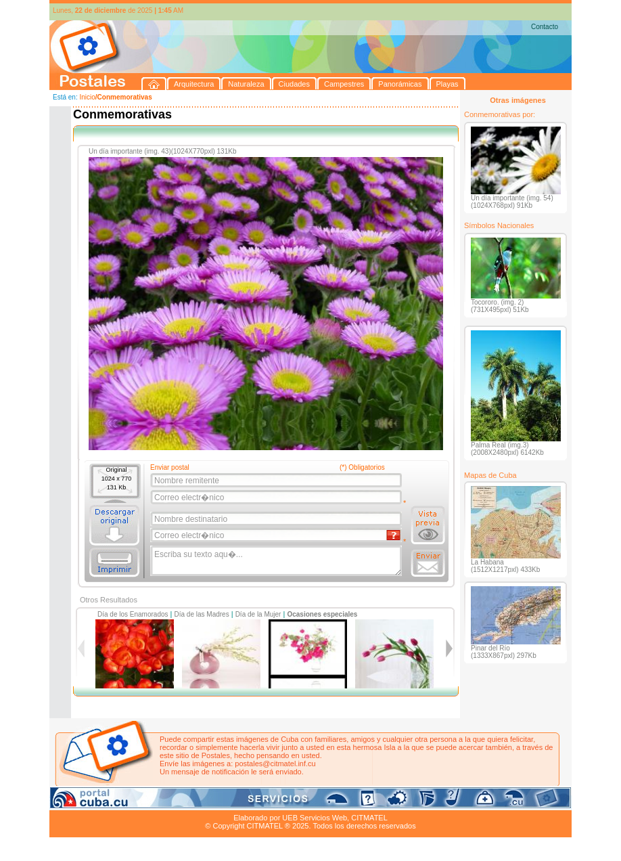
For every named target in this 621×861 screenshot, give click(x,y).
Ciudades (176, 802)
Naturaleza (137, 802)
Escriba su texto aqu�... (277, 561)
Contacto (544, 26)
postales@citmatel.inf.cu (275, 763)
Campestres (218, 802)
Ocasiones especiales (322, 614)
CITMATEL (369, 818)
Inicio (87, 97)
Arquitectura (92, 802)
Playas (305, 802)
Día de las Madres (202, 614)
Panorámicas (266, 802)
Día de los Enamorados (132, 614)
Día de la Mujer (258, 614)
